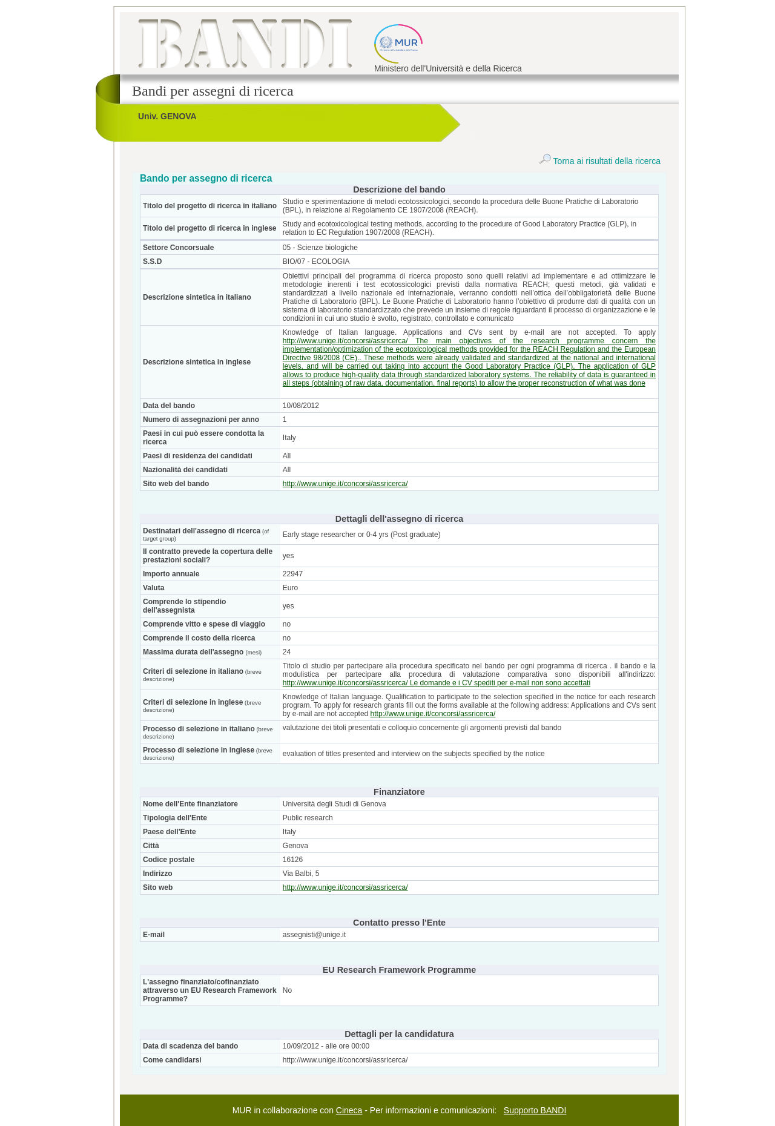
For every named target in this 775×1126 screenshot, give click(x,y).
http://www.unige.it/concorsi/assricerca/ (345, 483)
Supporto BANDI (535, 1110)
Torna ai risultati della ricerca (600, 161)
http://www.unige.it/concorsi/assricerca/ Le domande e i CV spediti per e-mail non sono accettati (436, 683)
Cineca (349, 1110)
